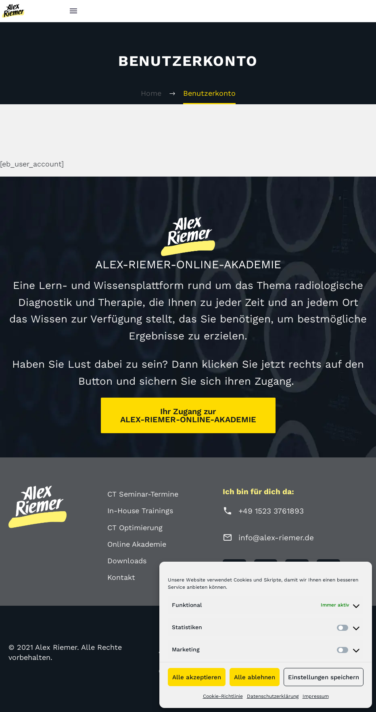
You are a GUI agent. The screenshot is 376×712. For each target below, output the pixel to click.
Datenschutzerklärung (273, 696)
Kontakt (121, 577)
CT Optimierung (135, 527)
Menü (73, 10)
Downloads (126, 560)
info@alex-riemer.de (276, 537)
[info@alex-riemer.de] (227, 537)
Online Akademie (136, 544)
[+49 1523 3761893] (227, 511)
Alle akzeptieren (196, 677)
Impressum (316, 696)
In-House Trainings (140, 510)
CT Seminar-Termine (142, 494)
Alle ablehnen (254, 677)
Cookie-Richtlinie (223, 696)
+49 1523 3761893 (271, 511)
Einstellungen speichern (323, 677)
